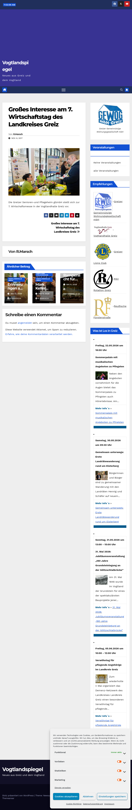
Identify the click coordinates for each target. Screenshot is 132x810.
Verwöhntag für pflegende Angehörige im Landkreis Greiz (108, 725)
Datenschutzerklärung (93, 804)
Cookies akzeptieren (66, 796)
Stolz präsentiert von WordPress (18, 795)
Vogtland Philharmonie (42, 274)
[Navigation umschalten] (63, 90)
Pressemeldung (71, 293)
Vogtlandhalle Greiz (15, 279)
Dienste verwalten (63, 788)
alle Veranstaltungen (106, 170)
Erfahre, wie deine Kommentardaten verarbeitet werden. (39, 334)
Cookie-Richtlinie (74, 804)
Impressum (109, 804)
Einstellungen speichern (112, 796)
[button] (121, 89)
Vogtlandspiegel (22, 769)
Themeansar (8, 798)
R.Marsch (18, 134)
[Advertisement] (66, 36)
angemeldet (25, 322)
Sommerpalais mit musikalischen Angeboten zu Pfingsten (109, 418)
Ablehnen (88, 796)
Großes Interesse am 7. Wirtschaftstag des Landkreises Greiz (40, 117)
